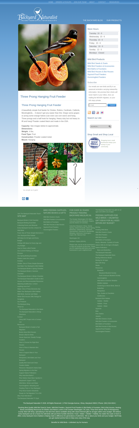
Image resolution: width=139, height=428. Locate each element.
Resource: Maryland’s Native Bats (30, 368)
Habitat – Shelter (102, 301)
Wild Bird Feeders (101, 235)
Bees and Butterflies (104, 250)
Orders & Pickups (63, 2)
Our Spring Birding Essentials (27, 256)
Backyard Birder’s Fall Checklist (27, 220)
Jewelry (98, 316)
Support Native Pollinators (27, 373)
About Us (20, 307)
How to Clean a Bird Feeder (26, 248)
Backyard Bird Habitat (103, 298)
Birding (98, 227)
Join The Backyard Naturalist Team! (29, 213)
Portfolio (20, 261)
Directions (22, 314)
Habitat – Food (102, 303)
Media (98, 265)
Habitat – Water (102, 306)
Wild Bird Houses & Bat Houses (100, 72)
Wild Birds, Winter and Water (28, 383)
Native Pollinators (101, 247)
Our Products (114, 20)
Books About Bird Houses (27, 332)
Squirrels (99, 308)
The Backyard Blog (93, 20)
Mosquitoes (101, 291)
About (92, 2)
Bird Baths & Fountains (96, 69)
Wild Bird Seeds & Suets (97, 63)
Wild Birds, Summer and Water (27, 294)
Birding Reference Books (104, 258)
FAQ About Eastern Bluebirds (28, 391)
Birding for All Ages (102, 260)
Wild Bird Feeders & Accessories (100, 66)
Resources (115, 2)
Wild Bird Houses (101, 237)
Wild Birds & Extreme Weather (107, 280)
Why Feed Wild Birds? (24, 396)
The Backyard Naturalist (103, 252)
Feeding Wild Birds (102, 230)
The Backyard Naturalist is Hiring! (30, 312)
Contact (102, 2)
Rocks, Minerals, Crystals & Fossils (107, 242)
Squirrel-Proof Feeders (96, 74)
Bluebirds (100, 270)
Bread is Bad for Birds (26, 335)
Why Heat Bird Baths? (26, 375)
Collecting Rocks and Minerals (27, 225)
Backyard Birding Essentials (26, 223)
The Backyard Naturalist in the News (31, 309)
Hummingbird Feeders (96, 77)
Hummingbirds (102, 278)
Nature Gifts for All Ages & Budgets (107, 245)
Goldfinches (101, 296)
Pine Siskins (100, 314)
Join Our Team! (80, 2)
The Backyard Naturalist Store (105, 255)
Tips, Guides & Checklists (105, 293)
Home (50, 2)
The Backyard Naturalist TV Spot (28, 398)
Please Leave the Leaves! (25, 258)
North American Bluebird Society (109, 275)
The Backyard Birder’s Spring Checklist (30, 268)
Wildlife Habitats (102, 283)
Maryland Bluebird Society (107, 273)
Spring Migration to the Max (28, 370)
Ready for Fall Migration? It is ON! (30, 393)
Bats (97, 311)
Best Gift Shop (100, 263)
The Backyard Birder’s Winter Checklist (30, 276)
